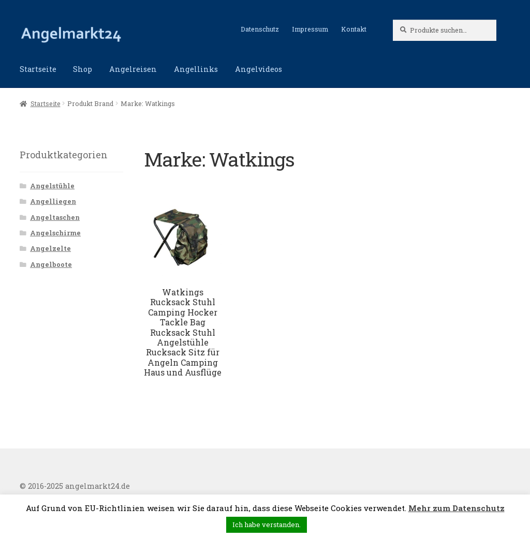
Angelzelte (50, 248)
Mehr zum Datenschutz (456, 508)
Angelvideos (258, 69)
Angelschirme (55, 233)
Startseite (38, 69)
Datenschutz (260, 29)
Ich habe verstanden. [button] (266, 524)
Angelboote (51, 264)
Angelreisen (133, 69)
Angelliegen (53, 201)
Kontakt (353, 29)
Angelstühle (52, 186)
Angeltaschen (55, 217)
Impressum (310, 29)
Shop (82, 69)
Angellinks (196, 69)
